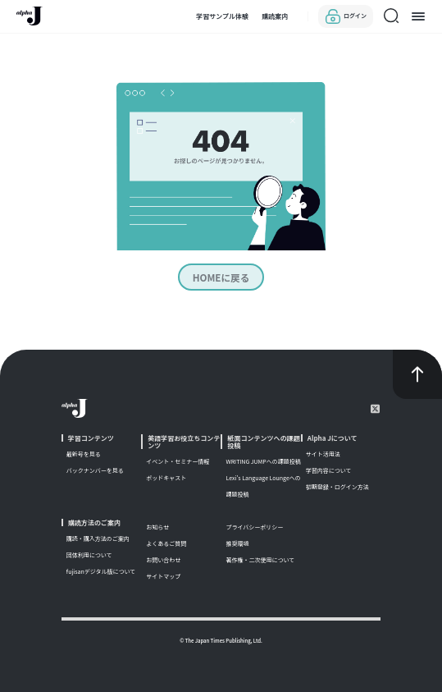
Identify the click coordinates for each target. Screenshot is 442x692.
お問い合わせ (163, 558)
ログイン (346, 16)
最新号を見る (83, 452)
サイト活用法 (323, 452)
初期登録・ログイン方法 (337, 485)
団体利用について (89, 553)
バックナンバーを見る (95, 469)
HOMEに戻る (221, 276)
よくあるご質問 (166, 542)
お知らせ (157, 525)
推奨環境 (237, 542)
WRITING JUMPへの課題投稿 (263, 460)
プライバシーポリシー (254, 525)
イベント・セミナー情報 (177, 460)
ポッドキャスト (166, 476)
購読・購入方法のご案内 (98, 537)
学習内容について (329, 469)
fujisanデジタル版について (101, 570)
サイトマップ (163, 575)
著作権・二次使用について (260, 558)
